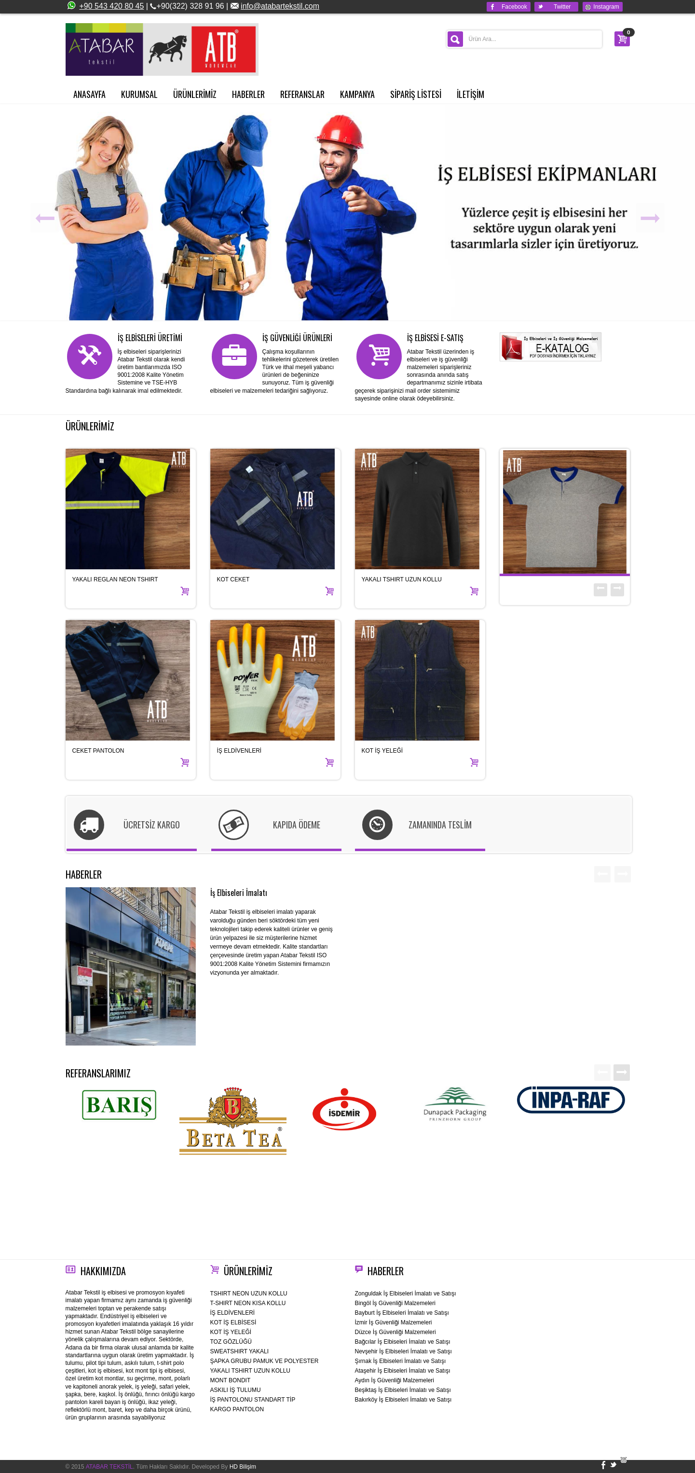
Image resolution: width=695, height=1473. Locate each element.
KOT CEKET (233, 579)
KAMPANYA (357, 94)
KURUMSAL (139, 94)
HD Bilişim (243, 1466)
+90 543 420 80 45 (105, 6)
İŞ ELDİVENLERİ (239, 750)
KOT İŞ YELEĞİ (382, 750)
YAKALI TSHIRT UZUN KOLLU (402, 579)
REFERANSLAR (302, 94)
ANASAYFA (89, 94)
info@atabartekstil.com (280, 6)
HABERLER (248, 94)
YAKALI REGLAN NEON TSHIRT (115, 579)
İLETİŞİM (470, 94)
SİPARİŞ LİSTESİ (415, 94)
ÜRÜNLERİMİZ (195, 94)
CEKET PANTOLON (98, 750)
